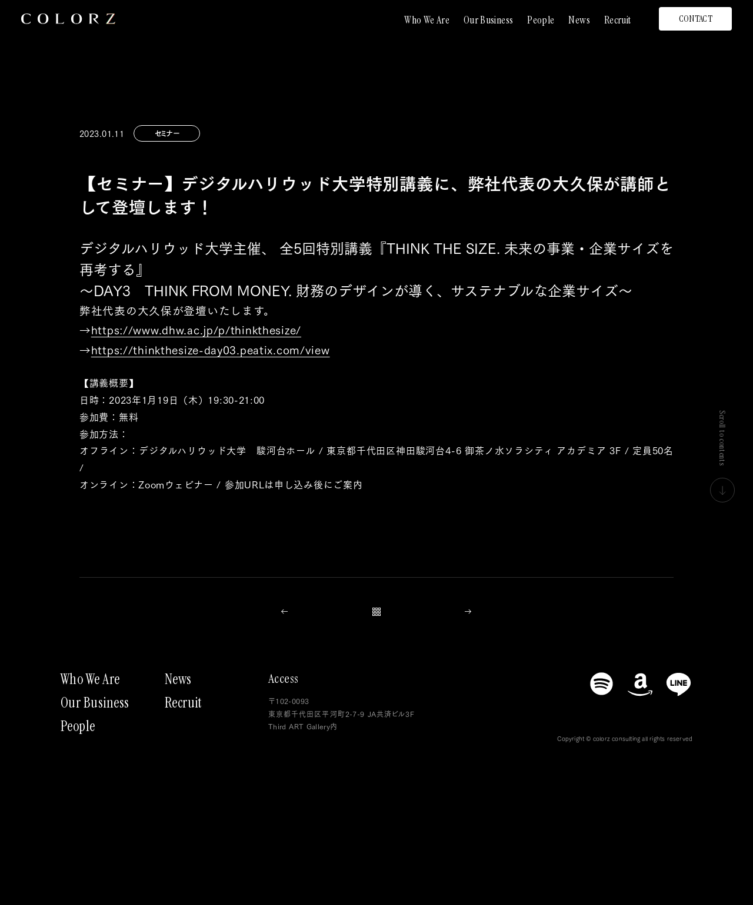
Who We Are (426, 20)
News (578, 20)
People (540, 20)
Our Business (488, 20)
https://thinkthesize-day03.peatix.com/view (210, 349)
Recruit (617, 20)
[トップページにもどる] (68, 19)
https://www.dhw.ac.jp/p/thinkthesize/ (196, 329)
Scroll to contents (722, 456)
